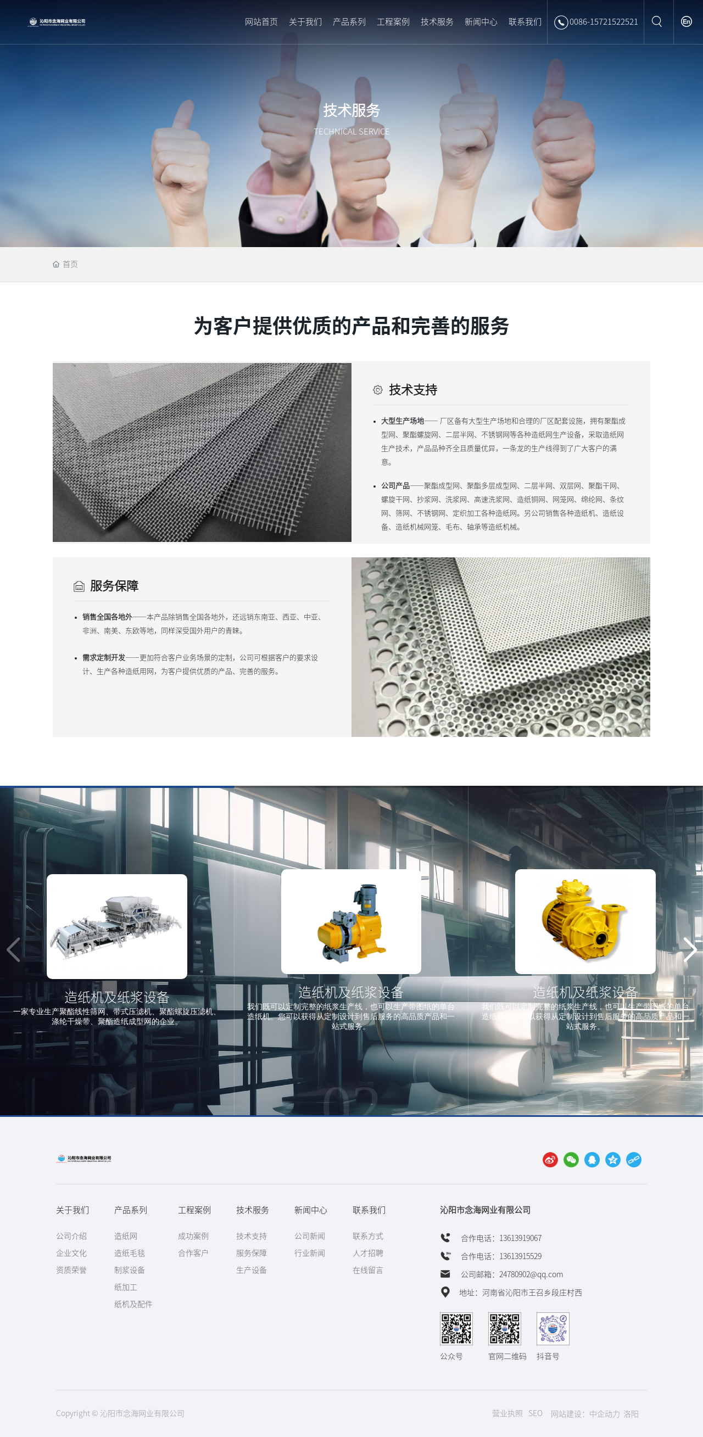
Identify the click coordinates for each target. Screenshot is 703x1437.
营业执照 (507, 1413)
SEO (535, 1413)
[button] (690, 950)
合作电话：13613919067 (500, 1238)
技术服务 (351, 110)
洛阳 (631, 1414)
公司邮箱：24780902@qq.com (511, 1274)
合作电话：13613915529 (500, 1256)
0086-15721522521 (595, 22)
